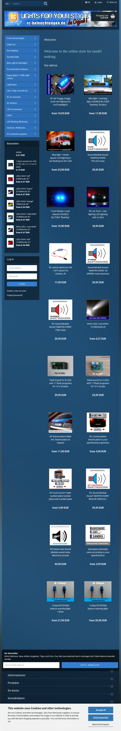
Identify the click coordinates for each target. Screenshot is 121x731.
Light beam (12, 84)
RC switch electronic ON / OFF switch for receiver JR (60, 270)
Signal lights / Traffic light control (18, 77)
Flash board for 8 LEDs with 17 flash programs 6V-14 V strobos (60, 383)
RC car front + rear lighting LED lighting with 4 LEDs (98, 214)
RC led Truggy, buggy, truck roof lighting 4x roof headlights (60, 101)
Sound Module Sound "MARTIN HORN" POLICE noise (98, 158)
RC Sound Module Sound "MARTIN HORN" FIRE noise (60, 327)
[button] (87, 2)
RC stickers (12, 103)
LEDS (9, 115)
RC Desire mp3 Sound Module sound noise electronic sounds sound (60, 552)
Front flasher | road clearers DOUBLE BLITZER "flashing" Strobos (60, 214)
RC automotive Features (17, 69)
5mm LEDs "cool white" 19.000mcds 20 (98, 325)
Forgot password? (15, 295)
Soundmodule (13, 57)
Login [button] (98, 2)
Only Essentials (100, 717)
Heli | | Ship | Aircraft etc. (17, 91)
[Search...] (7, 3)
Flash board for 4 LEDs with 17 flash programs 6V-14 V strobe (98, 383)
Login (22, 284)
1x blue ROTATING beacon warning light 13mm (60, 608)
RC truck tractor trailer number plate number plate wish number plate (60, 496)
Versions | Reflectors (16, 128)
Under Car (11, 44)
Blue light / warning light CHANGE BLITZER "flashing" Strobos (98, 101)
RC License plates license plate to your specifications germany (98, 439)
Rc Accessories (14, 97)
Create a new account (16, 291)
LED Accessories (14, 109)
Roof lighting (12, 50)
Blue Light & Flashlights (17, 63)
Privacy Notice (17, 721)
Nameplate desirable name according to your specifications (97, 552)
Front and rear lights (15, 38)
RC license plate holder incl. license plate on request (60, 439)
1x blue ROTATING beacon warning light (98, 607)
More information (100, 724)
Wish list (112, 2)
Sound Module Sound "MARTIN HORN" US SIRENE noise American (98, 270)
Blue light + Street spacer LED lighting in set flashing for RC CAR (60, 158)
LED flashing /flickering (17, 122)
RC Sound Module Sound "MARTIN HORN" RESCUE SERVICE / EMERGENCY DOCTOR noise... (98, 496)
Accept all (101, 710)
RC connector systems (17, 134)
